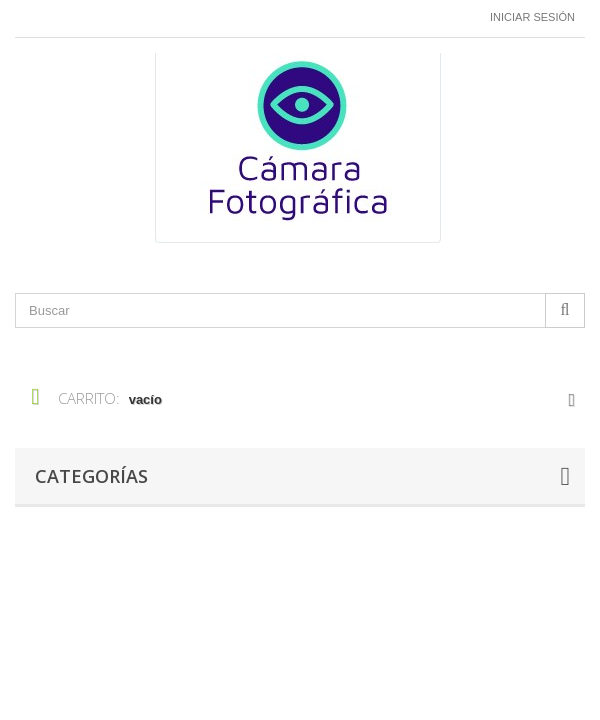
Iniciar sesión (532, 17)
